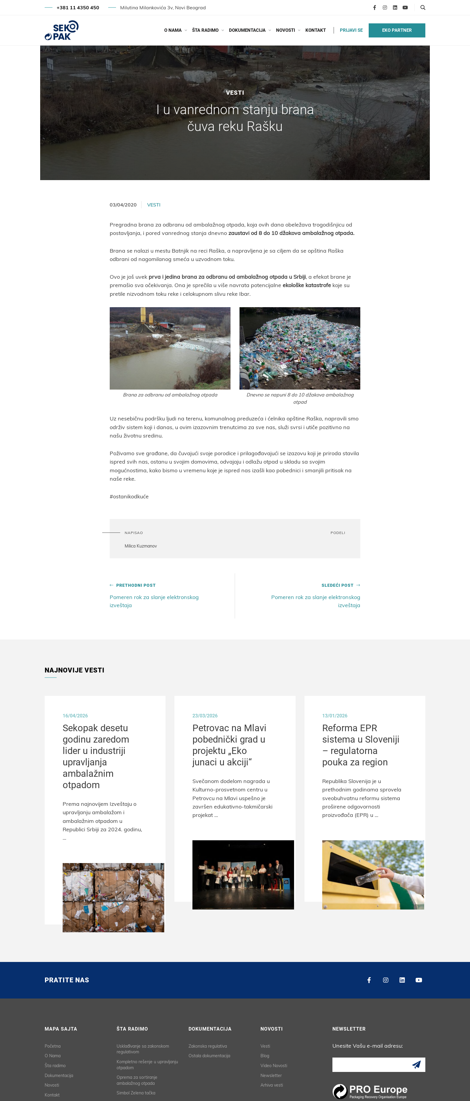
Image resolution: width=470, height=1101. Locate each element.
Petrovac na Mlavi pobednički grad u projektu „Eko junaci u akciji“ (232, 745)
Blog (264, 1054)
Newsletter (271, 1073)
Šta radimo (205, 30)
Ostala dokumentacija (209, 1054)
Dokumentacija (247, 30)
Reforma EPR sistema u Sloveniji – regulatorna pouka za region (364, 745)
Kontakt (315, 30)
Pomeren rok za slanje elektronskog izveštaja (157, 595)
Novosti (285, 30)
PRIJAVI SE (351, 30)
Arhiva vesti (271, 1083)
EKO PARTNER (397, 30)
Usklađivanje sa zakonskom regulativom (143, 1047)
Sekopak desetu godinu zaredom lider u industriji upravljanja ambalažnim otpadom (98, 757)
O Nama (173, 30)
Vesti (153, 205)
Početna (53, 1044)
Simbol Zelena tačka (136, 1091)
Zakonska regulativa (208, 1044)
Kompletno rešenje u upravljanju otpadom (147, 1063)
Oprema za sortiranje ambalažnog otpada (137, 1078)
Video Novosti (273, 1064)
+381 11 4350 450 (78, 7)
